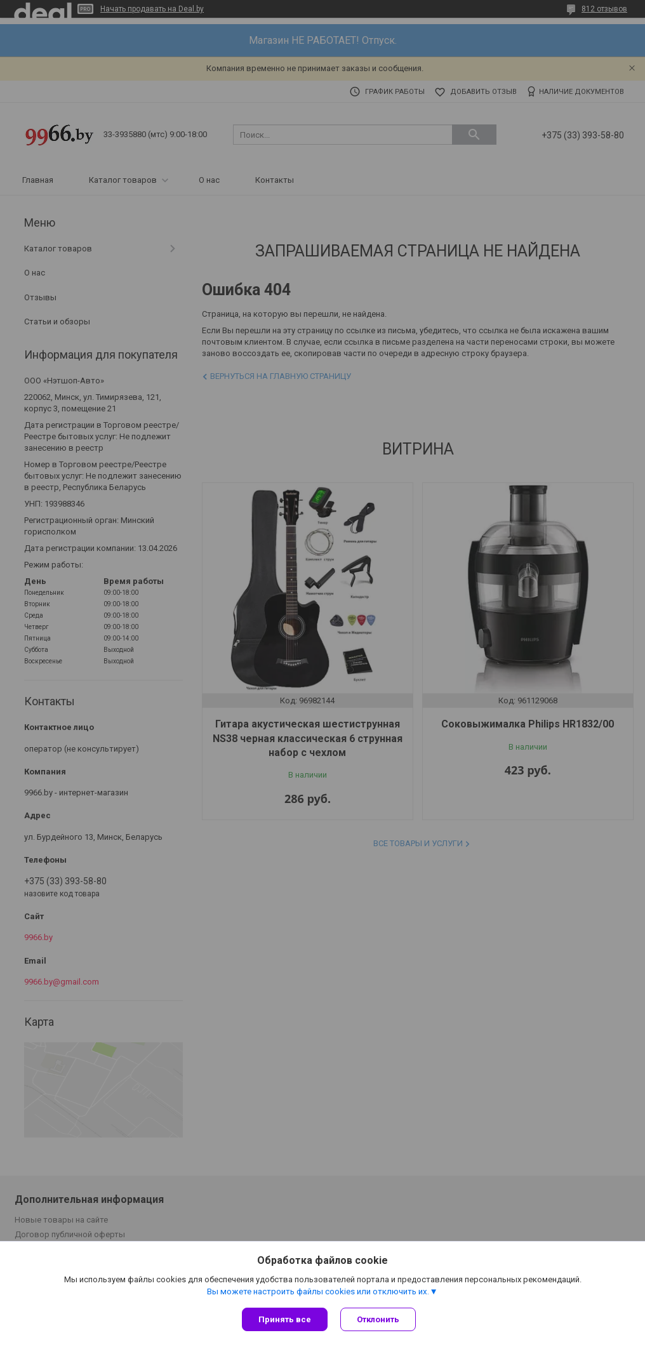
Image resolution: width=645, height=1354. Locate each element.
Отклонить (378, 1319)
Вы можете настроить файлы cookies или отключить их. (318, 1291)
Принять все (284, 1319)
